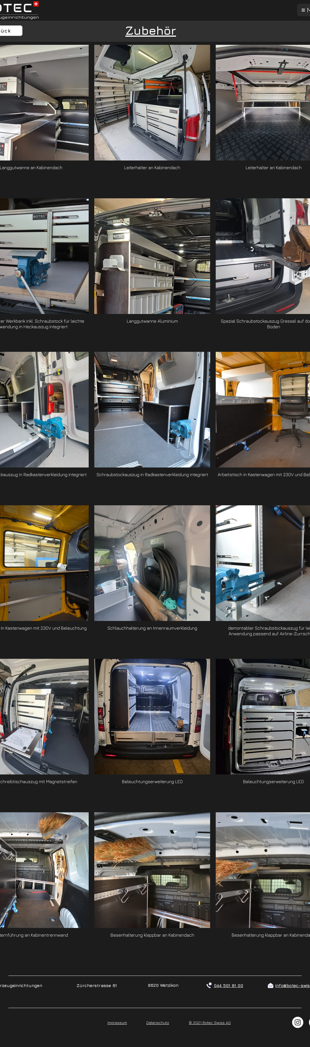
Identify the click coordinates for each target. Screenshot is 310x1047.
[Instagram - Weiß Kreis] (297, 1022)
